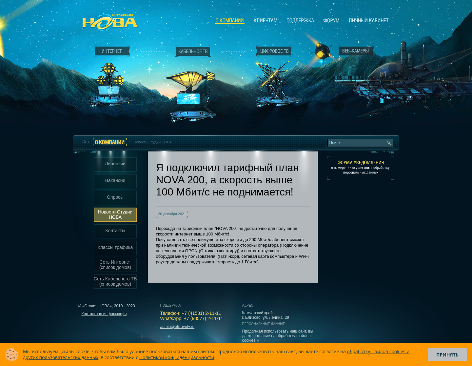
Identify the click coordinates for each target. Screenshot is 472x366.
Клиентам (265, 20)
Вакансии (115, 180)
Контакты (115, 230)
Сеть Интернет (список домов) (115, 264)
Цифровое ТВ (271, 74)
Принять (447, 355)
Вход (357, 109)
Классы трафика (115, 247)
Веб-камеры (319, 53)
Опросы (115, 197)
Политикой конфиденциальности (176, 357)
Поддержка (300, 20)
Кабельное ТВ (193, 87)
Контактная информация (104, 314)
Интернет (112, 51)
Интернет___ (110, 77)
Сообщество (331, 20)
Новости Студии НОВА (153, 142)
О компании (230, 20)
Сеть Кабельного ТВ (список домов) (115, 281)
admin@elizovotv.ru (177, 326)
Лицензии (115, 163)
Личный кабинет (369, 20)
